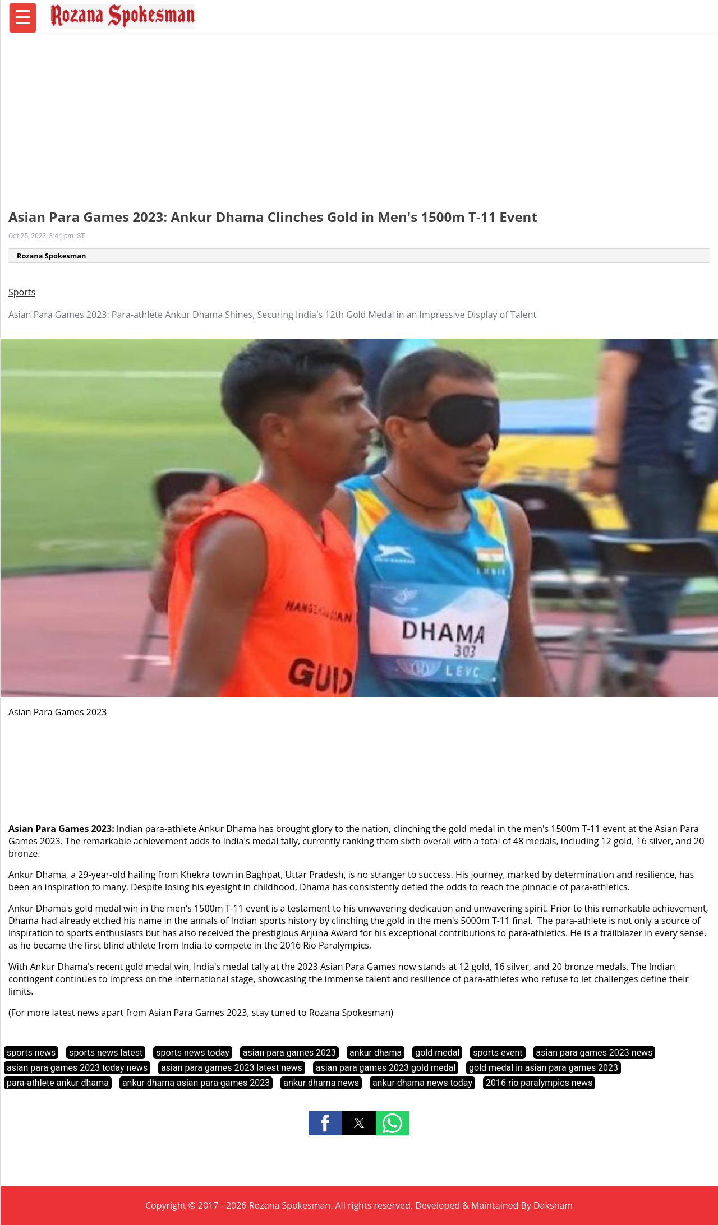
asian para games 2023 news (594, 1052)
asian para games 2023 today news (77, 1067)
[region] (359, 115)
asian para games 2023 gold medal (385, 1067)
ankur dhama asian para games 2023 (196, 1083)
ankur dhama (375, 1052)
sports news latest (105, 1052)
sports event (497, 1052)
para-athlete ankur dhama (58, 1083)
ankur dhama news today (422, 1083)
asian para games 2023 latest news (231, 1067)
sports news (31, 1052)
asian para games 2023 (289, 1052)
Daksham (553, 1205)
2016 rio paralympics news (539, 1083)
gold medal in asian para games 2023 (543, 1067)
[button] (325, 1123)
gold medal (437, 1052)
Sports (21, 292)
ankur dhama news (321, 1083)
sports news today (192, 1052)
